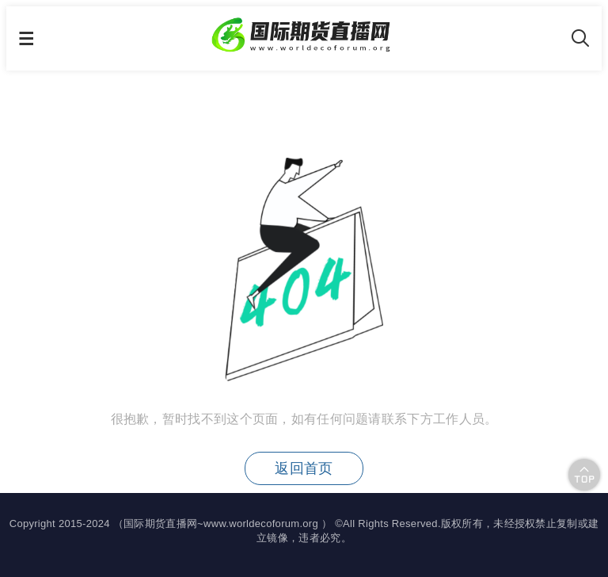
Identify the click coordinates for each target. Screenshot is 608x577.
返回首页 (303, 468)
